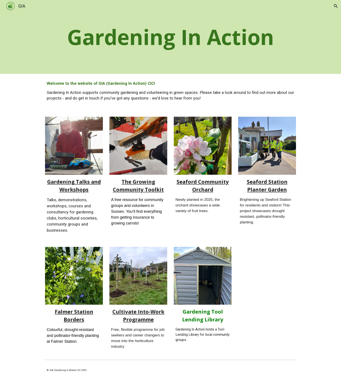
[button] (336, 6)
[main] (170, 37)
